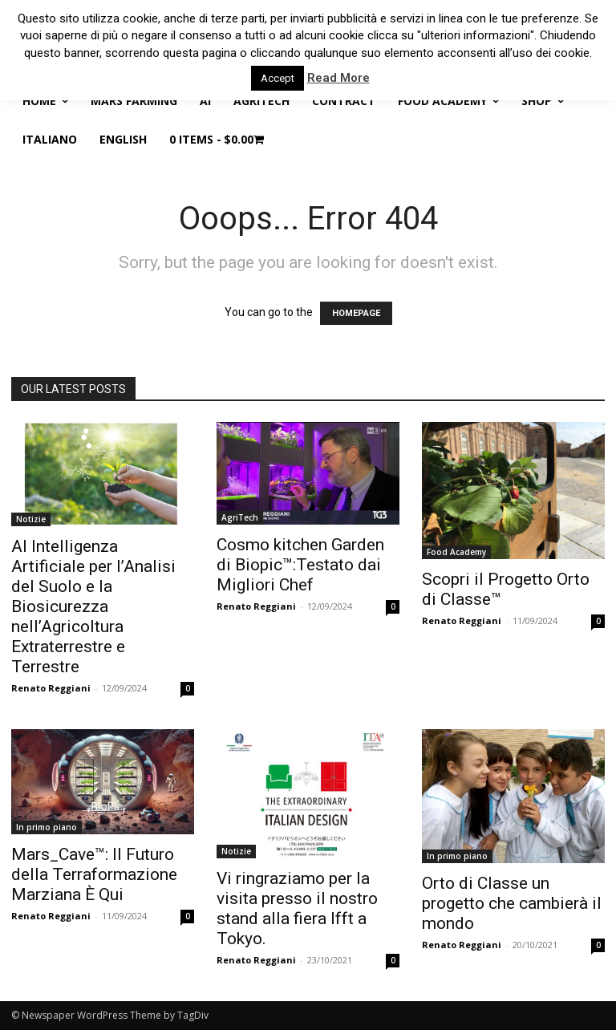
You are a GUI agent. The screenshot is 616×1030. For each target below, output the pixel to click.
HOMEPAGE (356, 313)
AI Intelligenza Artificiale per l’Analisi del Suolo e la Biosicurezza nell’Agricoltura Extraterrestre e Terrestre (93, 606)
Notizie (31, 519)
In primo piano (46, 827)
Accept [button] (277, 78)
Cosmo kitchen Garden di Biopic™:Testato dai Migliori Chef (300, 564)
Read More (338, 78)
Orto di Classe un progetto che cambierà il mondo (512, 903)
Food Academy (456, 552)
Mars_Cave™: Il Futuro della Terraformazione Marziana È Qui (94, 874)
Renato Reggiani (51, 688)
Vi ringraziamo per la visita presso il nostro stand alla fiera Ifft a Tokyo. (297, 908)
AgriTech (239, 517)
